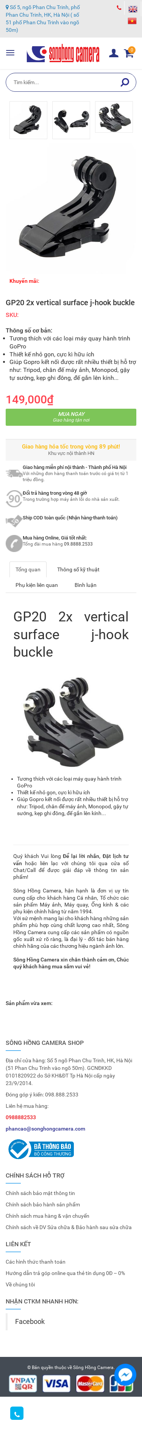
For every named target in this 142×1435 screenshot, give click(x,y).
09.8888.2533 (78, 544)
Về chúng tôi (20, 1284)
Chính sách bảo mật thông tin (40, 1193)
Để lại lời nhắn (81, 856)
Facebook (30, 1321)
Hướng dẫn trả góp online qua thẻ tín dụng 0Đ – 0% (65, 1273)
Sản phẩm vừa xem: (29, 1003)
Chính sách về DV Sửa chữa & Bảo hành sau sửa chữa (69, 1227)
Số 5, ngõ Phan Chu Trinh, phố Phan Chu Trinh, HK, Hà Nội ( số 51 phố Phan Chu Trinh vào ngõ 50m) (43, 18)
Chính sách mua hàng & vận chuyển (47, 1216)
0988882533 (21, 1117)
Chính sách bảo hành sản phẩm (43, 1204)
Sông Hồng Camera (93, 1367)
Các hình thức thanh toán (36, 1262)
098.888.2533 (61, 1095)
